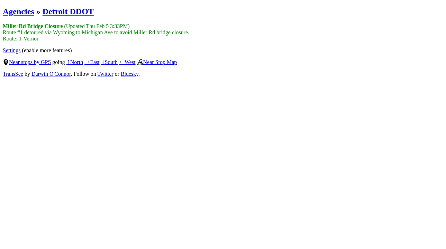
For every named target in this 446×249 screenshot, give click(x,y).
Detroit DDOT (68, 11)
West (127, 62)
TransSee (13, 74)
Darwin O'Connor (51, 74)
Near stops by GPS (27, 62)
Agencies (18, 11)
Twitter (105, 74)
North (74, 62)
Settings (12, 50)
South (109, 62)
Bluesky (129, 74)
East (92, 62)
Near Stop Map (157, 62)
